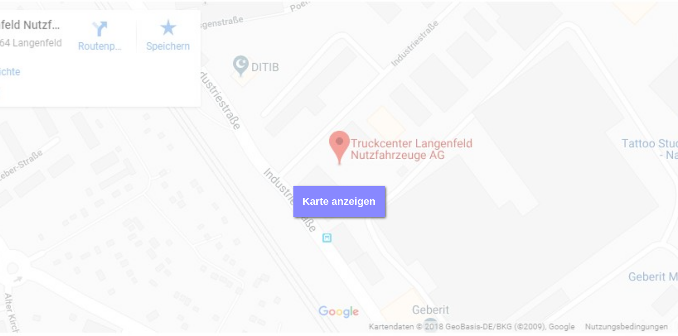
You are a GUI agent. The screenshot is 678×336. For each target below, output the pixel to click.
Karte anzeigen (339, 201)
